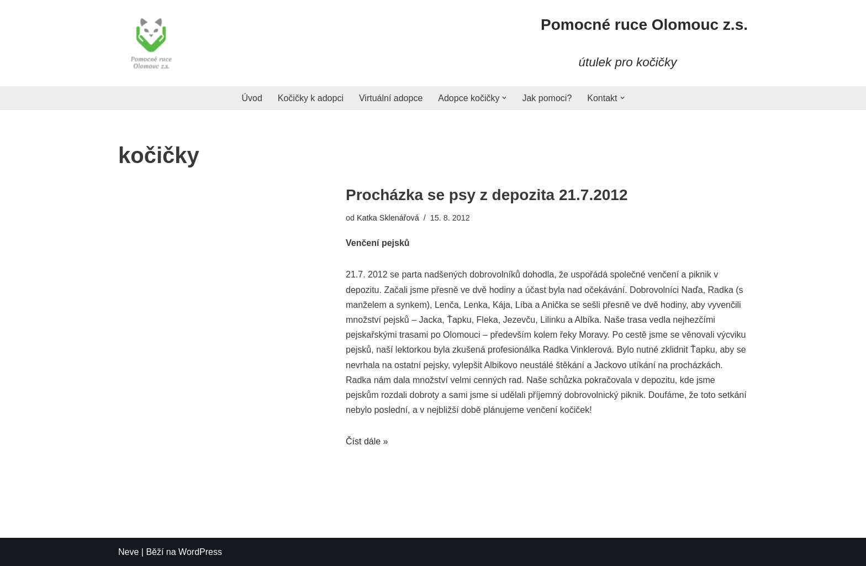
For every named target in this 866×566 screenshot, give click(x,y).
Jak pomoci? (547, 98)
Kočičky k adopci (311, 98)
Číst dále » (367, 441)
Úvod (251, 98)
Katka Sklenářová (388, 217)
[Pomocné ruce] (151, 43)
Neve (128, 552)
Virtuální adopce (391, 98)
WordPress (200, 552)
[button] (504, 98)
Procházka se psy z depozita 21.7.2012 (486, 194)
